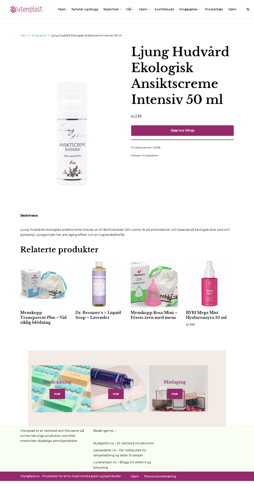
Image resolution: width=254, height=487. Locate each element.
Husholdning (55, 385)
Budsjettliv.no (103, 449)
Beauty (127, 385)
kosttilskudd (164, 9)
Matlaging (198, 385)
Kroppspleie (39, 35)
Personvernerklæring (160, 482)
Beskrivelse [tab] (29, 215)
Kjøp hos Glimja (182, 130)
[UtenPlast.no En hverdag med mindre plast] (27, 9)
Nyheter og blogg (84, 9)
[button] (120, 9)
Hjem (62, 9)
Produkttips (215, 9)
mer (56, 397)
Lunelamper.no (105, 468)
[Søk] (248, 9)
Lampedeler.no (104, 456)
